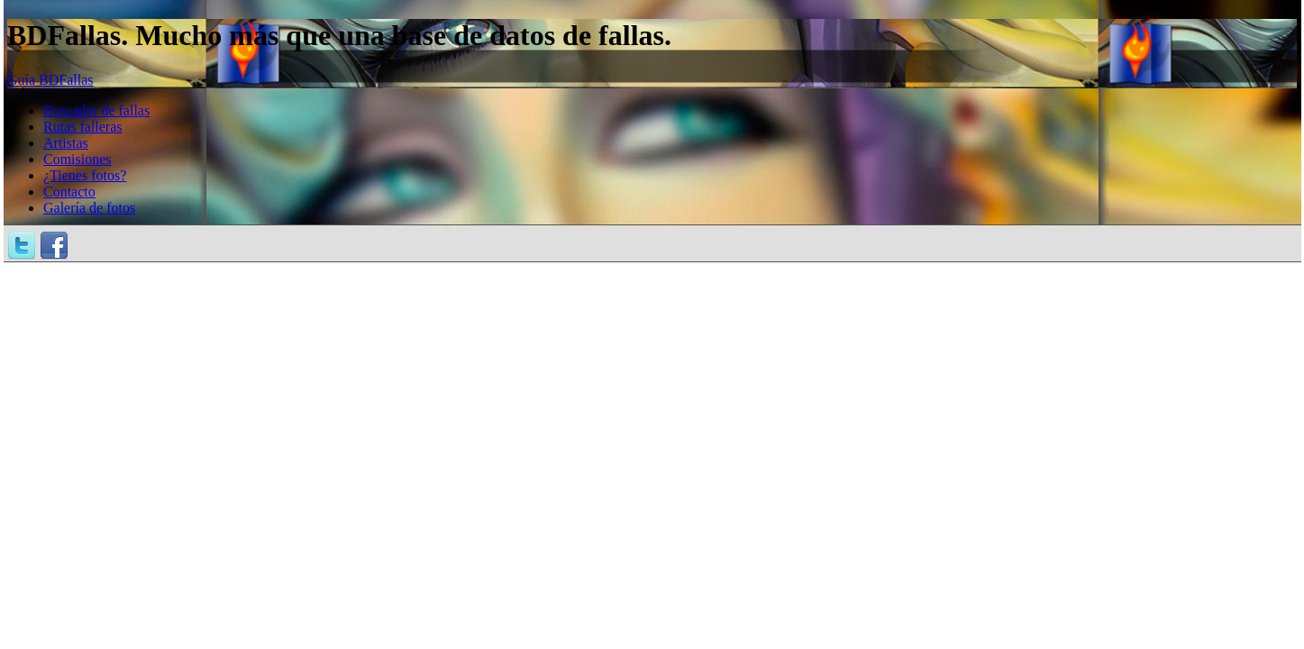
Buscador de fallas (96, 110)
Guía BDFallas (50, 79)
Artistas (65, 143)
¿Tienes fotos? (84, 175)
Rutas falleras (83, 126)
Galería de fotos (89, 207)
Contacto (69, 191)
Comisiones (77, 159)
